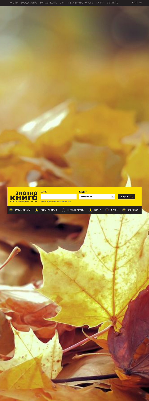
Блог (62, 3)
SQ (140, 3)
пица (69, 201)
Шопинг (97, 210)
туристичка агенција (54, 201)
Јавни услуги (133, 210)
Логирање (112, 3)
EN (137, 3)
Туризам (114, 210)
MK (133, 3)
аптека (64, 201)
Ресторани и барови (75, 210)
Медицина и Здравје (49, 210)
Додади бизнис (29, 3)
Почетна (13, 3)
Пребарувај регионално (80, 3)
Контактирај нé (48, 3)
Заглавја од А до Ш (22, 210)
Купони (100, 3)
